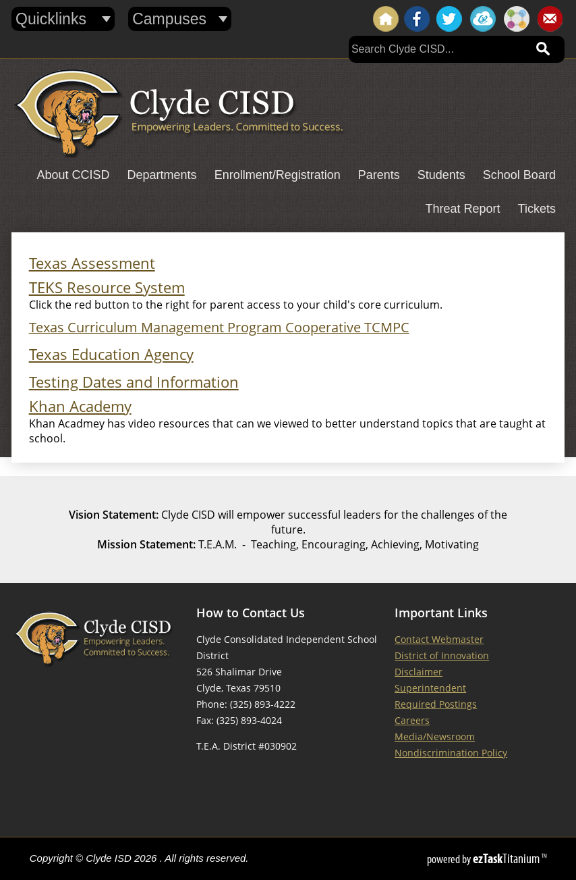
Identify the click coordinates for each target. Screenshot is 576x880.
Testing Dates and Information (134, 382)
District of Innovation (442, 655)
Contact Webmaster (439, 639)
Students (441, 175)
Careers (412, 720)
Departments (162, 175)
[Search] (438, 49)
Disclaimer (418, 671)
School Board (519, 175)
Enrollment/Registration (277, 175)
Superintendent (430, 687)
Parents (379, 175)
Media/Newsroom (435, 736)
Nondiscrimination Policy (451, 752)
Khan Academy (80, 406)
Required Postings (436, 704)
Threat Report (463, 208)
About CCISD (73, 175)
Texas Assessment (92, 263)
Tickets (537, 208)
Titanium (507, 858)
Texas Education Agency (111, 354)
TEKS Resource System (107, 287)
